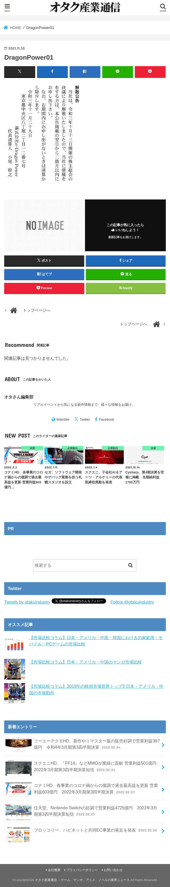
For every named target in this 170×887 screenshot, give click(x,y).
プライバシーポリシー (82, 870)
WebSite (62, 419)
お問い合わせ (113, 870)
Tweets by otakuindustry (27, 602)
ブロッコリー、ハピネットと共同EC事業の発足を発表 (81, 832)
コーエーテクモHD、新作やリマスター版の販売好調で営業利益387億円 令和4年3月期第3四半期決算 (82, 745)
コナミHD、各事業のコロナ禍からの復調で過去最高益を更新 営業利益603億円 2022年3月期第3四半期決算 (81, 790)
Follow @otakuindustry (132, 602)
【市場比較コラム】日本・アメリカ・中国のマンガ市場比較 (85, 662)
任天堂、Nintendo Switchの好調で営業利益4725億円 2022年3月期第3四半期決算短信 (81, 812)
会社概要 (54, 870)
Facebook (106, 419)
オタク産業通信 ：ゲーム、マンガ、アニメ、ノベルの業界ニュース (82, 880)
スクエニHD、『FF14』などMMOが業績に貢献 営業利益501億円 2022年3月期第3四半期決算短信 (83, 768)
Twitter (85, 419)
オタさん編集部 (18, 396)
